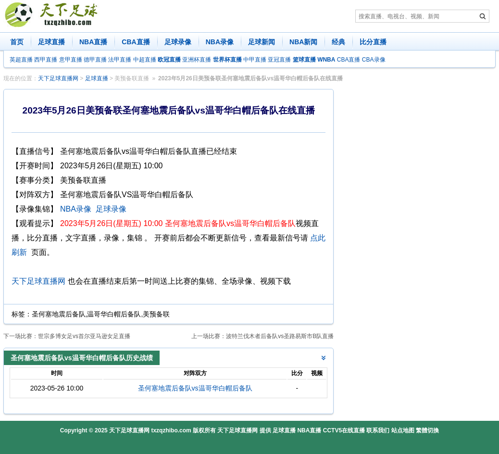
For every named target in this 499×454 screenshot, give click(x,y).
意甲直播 (70, 59)
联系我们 (377, 430)
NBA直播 (93, 42)
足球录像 (177, 42)
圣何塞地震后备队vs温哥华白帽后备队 (195, 388)
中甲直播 (254, 59)
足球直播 (51, 42)
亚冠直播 (279, 59)
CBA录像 (374, 59)
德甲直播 (95, 59)
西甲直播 (45, 59)
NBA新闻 (303, 42)
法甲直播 (119, 59)
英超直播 (21, 59)
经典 (338, 42)
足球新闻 (261, 42)
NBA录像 (220, 42)
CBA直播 (136, 42)
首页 (17, 42)
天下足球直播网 (58, 78)
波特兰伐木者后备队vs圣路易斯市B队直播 (280, 336)
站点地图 (402, 430)
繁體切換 (427, 430)
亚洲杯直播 (196, 59)
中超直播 (144, 59)
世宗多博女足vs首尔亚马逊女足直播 (84, 336)
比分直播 (373, 42)
